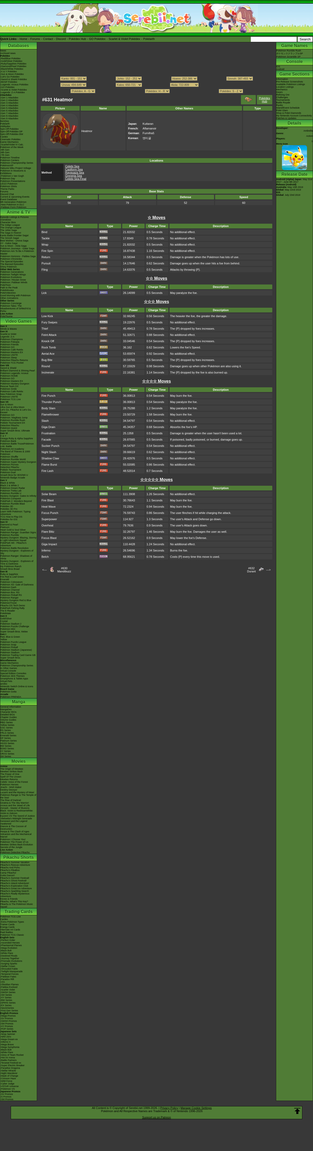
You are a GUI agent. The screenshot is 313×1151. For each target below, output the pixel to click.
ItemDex (4, 121)
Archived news (8, 53)
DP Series (5, 738)
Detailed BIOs (7, 714)
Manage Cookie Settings (196, 1108)
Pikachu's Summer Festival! (14, 878)
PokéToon (5, 285)
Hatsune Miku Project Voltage (15, 168)
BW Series (5, 746)
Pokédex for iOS (8, 519)
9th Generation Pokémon (13, 202)
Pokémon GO (7, 347)
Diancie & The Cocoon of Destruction (13, 827)
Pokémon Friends (9, 344)
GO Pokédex (97, 38)
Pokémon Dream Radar (12, 488)
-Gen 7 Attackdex (9, 113)
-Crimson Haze (8, 1078)
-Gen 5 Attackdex (9, 108)
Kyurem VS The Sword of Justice (17, 816)
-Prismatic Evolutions (11, 961)
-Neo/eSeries (7, 1008)
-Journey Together (9, 958)
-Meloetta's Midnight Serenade (16, 818)
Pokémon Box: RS (10, 592)
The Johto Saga (8, 230)
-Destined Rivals (8, 955)
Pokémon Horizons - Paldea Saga (18, 256)
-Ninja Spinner (7, 1034)
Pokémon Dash (8, 587)
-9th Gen (4, 150)
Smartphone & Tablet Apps (14, 678)
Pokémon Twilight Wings (13, 274)
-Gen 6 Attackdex (9, 110)
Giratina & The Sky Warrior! (14, 803)
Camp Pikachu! (8, 872)
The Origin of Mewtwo (11, 769)
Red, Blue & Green (10, 637)
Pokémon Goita (8, 691)
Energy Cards (7, 927)
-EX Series (5, 1005)
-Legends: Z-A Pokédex (12, 92)
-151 (2, 982)
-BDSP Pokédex (8, 82)
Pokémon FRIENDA (10, 697)
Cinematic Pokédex (10, 139)
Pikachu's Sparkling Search (14, 891)
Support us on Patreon (156, 1117)
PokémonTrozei (8, 603)
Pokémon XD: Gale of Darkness (17, 584)
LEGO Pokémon (8, 183)
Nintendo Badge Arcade (12, 477)
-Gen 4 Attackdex (9, 105)
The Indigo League (10, 225)
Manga (18, 701)
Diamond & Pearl (9, 524)
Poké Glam (282, 110)
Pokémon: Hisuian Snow (13, 279)
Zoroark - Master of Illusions (14, 808)
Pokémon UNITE (9, 355)
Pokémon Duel (8, 472)
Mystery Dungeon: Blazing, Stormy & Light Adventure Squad (18, 539)
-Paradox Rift (7, 979)
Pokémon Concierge (11, 303)
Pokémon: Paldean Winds (13, 282)
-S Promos (5, 1096)
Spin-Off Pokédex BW (11, 134)
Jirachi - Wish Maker (11, 787)
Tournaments (283, 100)
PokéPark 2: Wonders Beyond (16, 501)
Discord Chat (7, 194)
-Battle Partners (8, 1060)
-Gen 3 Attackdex (9, 103)
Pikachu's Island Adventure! (14, 883)
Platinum (4, 527)
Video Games (18, 321)
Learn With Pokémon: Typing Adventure (15, 512)
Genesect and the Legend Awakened (13, 822)
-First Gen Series (9, 1010)
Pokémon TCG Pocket (11, 362)
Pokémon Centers (9, 160)
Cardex (4, 136)
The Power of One (9, 774)
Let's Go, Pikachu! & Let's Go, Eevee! (16, 411)
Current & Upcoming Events (14, 196)
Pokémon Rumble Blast (12, 503)
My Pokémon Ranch (10, 566)
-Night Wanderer (8, 1073)
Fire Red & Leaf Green (12, 577)
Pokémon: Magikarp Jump (14, 417)
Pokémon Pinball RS (11, 595)
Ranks (279, 105)
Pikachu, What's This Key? (14, 901)
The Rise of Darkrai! (10, 800)
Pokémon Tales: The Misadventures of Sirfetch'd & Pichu (15, 308)
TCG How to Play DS (11, 516)
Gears (279, 92)
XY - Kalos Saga (8, 243)
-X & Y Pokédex (8, 71)
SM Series (5, 756)
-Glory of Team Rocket (11, 1055)
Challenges (282, 97)
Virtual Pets (6, 681)
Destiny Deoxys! (8, 789)
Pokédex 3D (6, 506)
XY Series (5, 751)
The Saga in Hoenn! (10, 233)
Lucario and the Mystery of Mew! (17, 792)
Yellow (3, 639)
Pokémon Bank (8, 441)
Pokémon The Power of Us (14, 842)
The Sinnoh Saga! (9, 238)
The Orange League (10, 227)
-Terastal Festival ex (10, 1062)
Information (282, 79)
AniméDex (5, 219)
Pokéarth (149, 38)
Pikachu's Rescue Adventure (15, 865)
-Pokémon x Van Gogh (12, 176)
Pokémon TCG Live (10, 399)
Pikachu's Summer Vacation (14, 862)
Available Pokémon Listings (290, 84)
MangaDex (6, 709)
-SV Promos (6, 1018)
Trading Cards (18, 911)
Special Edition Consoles (13, 673)
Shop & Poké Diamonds (288, 113)
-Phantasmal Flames (11, 945)
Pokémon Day (7, 178)
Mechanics (281, 89)
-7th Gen (4, 155)
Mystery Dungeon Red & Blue (15, 600)
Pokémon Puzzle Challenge (14, 626)
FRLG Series (7, 733)
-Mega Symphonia (9, 1047)
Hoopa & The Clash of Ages (14, 831)
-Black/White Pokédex (11, 69)
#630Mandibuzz (64, 570)
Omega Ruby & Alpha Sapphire (16, 438)
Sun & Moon (6, 404)
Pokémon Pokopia (9, 342)
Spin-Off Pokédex (9, 129)
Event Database (8, 199)
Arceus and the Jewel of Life (15, 805)
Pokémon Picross (9, 464)
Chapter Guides (8, 717)
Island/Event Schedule (288, 107)
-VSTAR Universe (9, 1086)
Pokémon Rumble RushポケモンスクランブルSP (289, 53)
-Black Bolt (5, 950)
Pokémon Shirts (8, 186)
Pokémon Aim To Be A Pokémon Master (17, 252)
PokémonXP (6, 165)
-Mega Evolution (8, 948)
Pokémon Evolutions (11, 277)
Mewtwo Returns (9, 779)
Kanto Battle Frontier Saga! (14, 235)
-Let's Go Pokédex (10, 76)
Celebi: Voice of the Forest (14, 782)
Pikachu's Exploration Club (14, 886)
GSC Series (6, 727)
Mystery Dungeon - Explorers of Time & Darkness (16, 562)
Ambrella (308, 130)
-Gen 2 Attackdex (9, 100)
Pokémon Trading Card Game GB (18, 655)
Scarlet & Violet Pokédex (124, 38)
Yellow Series (7, 725)
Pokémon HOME (9, 376)
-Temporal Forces (9, 974)
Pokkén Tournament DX (12, 423)
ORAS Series (7, 753)
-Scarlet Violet (7, 989)
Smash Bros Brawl (10, 569)
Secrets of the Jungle (11, 847)
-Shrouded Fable (9, 969)
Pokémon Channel (10, 590)
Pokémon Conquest (10, 498)
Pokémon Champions (11, 339)
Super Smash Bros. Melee (14, 631)
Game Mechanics (9, 142)
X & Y (3, 436)
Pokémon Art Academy (12, 449)
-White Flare (6, 953)
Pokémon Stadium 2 (10, 623)
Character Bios (8, 222)
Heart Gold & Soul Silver (13, 530)
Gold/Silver (6, 618)
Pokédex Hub (77, 38)
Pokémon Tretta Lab (10, 490)
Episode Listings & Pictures (14, 217)
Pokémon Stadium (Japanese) (16, 650)
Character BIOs (8, 712)
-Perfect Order (7, 940)
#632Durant (251, 570)
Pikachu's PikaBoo (10, 870)
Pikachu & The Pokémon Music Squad (16, 905)
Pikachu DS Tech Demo (12, 605)
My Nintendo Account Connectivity (294, 115)
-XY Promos (6, 1026)
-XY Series (5, 997)
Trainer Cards (7, 924)
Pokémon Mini (7, 629)
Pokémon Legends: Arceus (14, 373)
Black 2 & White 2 (9, 485)
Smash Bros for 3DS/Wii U (14, 475)
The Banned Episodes (11, 264)
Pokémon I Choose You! (13, 839)
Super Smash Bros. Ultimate (15, 430)
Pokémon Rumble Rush (12, 420)
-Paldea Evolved (8, 987)
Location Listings (285, 87)
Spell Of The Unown (10, 776)
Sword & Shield (8, 368)
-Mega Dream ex (9, 1039)
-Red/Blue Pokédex (10, 58)
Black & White (7, 483)
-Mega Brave (7, 1044)
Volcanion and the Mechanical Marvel (16, 835)
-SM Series (6, 995)
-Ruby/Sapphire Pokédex (13, 63)
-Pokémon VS (7, 1089)
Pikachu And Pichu (10, 867)
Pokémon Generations (12, 272)
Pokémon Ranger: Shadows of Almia (16, 557)
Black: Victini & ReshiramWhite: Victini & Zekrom (16, 812)
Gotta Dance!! (7, 875)
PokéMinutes (7, 290)
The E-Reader (7, 610)
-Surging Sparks (8, 963)
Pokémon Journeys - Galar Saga (17, 248)
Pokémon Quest (8, 428)
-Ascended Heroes (10, 942)
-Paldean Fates (8, 976)
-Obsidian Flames (9, 984)
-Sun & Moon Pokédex (12, 74)
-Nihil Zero (5, 1036)
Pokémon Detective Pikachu (15, 852)
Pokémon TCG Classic (12, 935)
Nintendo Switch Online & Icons (16, 686)
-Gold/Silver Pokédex (11, 61)
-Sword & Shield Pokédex (13, 79)
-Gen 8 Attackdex (9, 116)
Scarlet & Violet (8, 334)
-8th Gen (4, 152)
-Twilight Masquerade (11, 971)
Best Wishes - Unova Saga (14, 240)
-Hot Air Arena (7, 1057)
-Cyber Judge (7, 1083)
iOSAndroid (280, 67)
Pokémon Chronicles (11, 259)
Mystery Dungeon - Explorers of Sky (16, 552)
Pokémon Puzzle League (13, 642)
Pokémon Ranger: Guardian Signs (18, 532)
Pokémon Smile (8, 389)
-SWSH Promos (8, 1021)
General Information (10, 706)
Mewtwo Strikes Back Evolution (16, 844)
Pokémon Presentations (12, 181)
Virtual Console (8, 670)
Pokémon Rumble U (10, 493)
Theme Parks (7, 189)
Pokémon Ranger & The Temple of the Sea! (18, 796)
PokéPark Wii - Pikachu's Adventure (13, 544)
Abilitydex (5, 126)
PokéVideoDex (8, 293)
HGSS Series (7, 743)
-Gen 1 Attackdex (9, 97)
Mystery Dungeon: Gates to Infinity (18, 496)
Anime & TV (18, 212)
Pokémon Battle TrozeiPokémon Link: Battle (17, 445)
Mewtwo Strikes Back (11, 771)
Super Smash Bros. (10, 657)
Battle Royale (283, 102)
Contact (48, 38)
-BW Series (6, 1000)
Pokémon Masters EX (11, 352)
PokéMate (5, 613)
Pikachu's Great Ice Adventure (16, 888)
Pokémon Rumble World (13, 459)
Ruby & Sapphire (9, 574)
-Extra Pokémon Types (12, 922)
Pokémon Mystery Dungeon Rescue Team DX (14, 385)
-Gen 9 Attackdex (9, 118)
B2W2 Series (7, 748)
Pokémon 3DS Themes (12, 676)
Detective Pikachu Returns (14, 360)
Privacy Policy (169, 1108)
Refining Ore (283, 94)
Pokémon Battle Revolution (14, 548)
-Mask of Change (9, 1076)
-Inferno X (5, 1042)
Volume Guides (8, 720)
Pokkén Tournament (10, 469)
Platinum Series (8, 740)
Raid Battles (6, 932)
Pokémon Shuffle (9, 456)
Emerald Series (8, 735)
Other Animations (9, 298)
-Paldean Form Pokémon (13, 207)
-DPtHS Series (8, 1002)
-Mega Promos (8, 1015)
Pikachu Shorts (18, 857)
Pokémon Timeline (10, 157)
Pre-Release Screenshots (289, 81)
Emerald (4, 579)
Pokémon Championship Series (16, 163)
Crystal (4, 621)
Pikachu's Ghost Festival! (13, 880)
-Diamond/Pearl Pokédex (13, 66)
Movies (18, 761)
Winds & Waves (8, 329)
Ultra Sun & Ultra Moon (12, 407)
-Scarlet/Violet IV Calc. (12, 144)
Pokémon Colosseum (11, 582)
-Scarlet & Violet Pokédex (13, 89)
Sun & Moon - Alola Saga (13, 246)
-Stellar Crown (7, 966)
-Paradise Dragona (10, 1068)
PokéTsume (6, 316)
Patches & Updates (286, 118)
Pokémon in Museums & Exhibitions (13, 172)
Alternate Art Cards (10, 929)
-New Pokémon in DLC (12, 204)
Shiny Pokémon (8, 266)
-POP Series (6, 1029)
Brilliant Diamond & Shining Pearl (17, 370)
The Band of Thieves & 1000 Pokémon (15, 452)
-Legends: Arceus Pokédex (14, 84)
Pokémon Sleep (8, 357)
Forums (35, 38)
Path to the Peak (9, 287)
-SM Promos (6, 1023)
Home (23, 38)
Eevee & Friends (9, 899)
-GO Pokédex (7, 87)
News (3, 50)
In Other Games (8, 668)
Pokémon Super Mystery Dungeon (18, 462)
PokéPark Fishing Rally (12, 608)
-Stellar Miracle (8, 1070)
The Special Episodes (11, 261)
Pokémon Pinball (9, 647)
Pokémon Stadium (10, 652)
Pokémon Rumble (9, 535)
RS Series (5, 730)
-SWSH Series (7, 992)
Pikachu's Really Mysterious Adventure (14, 895)
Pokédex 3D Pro (8, 509)
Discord (61, 38)
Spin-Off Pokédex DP (11, 131)
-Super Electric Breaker (12, 1065)
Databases (18, 45)
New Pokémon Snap (11, 394)
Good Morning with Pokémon (15, 295)
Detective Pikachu (9, 425)
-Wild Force (6, 1081)
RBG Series (6, 722)
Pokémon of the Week (11, 147)
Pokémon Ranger (9, 597)
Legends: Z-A (7, 336)
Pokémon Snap (8, 644)
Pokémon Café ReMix (11, 349)
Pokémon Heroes (9, 784)
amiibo (3, 684)
